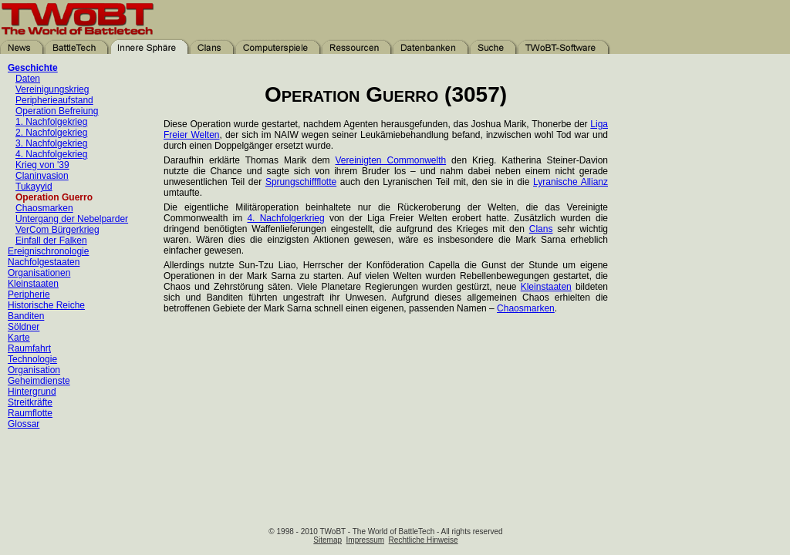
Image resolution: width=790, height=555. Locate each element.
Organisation (34, 370)
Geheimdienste (39, 380)
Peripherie (29, 294)
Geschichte (33, 67)
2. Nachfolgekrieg (51, 132)
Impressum (365, 540)
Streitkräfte (30, 402)
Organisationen (39, 272)
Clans (541, 229)
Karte (19, 337)
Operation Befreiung (56, 111)
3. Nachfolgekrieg (51, 143)
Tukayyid (33, 186)
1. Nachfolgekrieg (51, 121)
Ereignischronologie (48, 251)
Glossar (23, 424)
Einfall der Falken (51, 240)
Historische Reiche (46, 305)
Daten (27, 78)
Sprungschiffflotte (300, 182)
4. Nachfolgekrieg (51, 154)
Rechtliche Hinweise (423, 540)
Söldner (23, 326)
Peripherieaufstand (54, 100)
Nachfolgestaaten (43, 262)
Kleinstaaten (33, 283)
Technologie (32, 359)
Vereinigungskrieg (52, 89)
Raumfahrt (29, 348)
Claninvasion (42, 175)
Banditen (26, 316)
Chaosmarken (44, 208)
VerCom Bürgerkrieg (57, 229)
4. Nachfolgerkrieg (285, 218)
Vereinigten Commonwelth (391, 160)
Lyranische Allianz (570, 182)
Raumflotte (30, 413)
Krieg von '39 (42, 165)
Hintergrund (32, 391)
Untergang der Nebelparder (71, 219)
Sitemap (327, 540)
